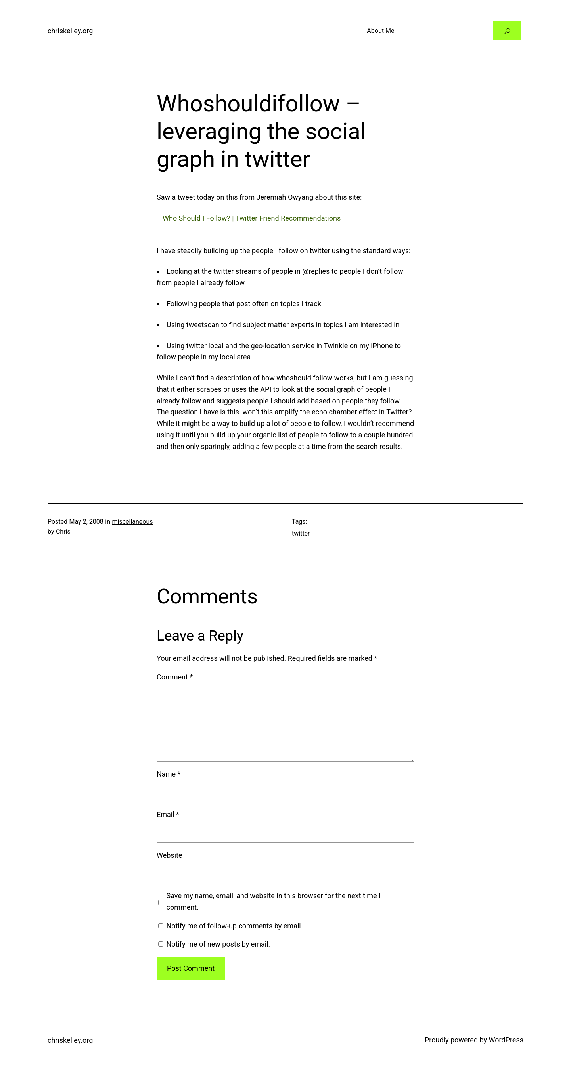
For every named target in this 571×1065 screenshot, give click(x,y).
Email (168, 814)
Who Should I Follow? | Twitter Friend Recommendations (252, 218)
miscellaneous (132, 521)
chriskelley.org (70, 31)
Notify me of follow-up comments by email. (234, 926)
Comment (175, 677)
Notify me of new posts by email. (218, 944)
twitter (301, 533)
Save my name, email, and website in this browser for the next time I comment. (274, 901)
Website (169, 855)
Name (168, 774)
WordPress (506, 1040)
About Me (380, 30)
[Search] (507, 30)
